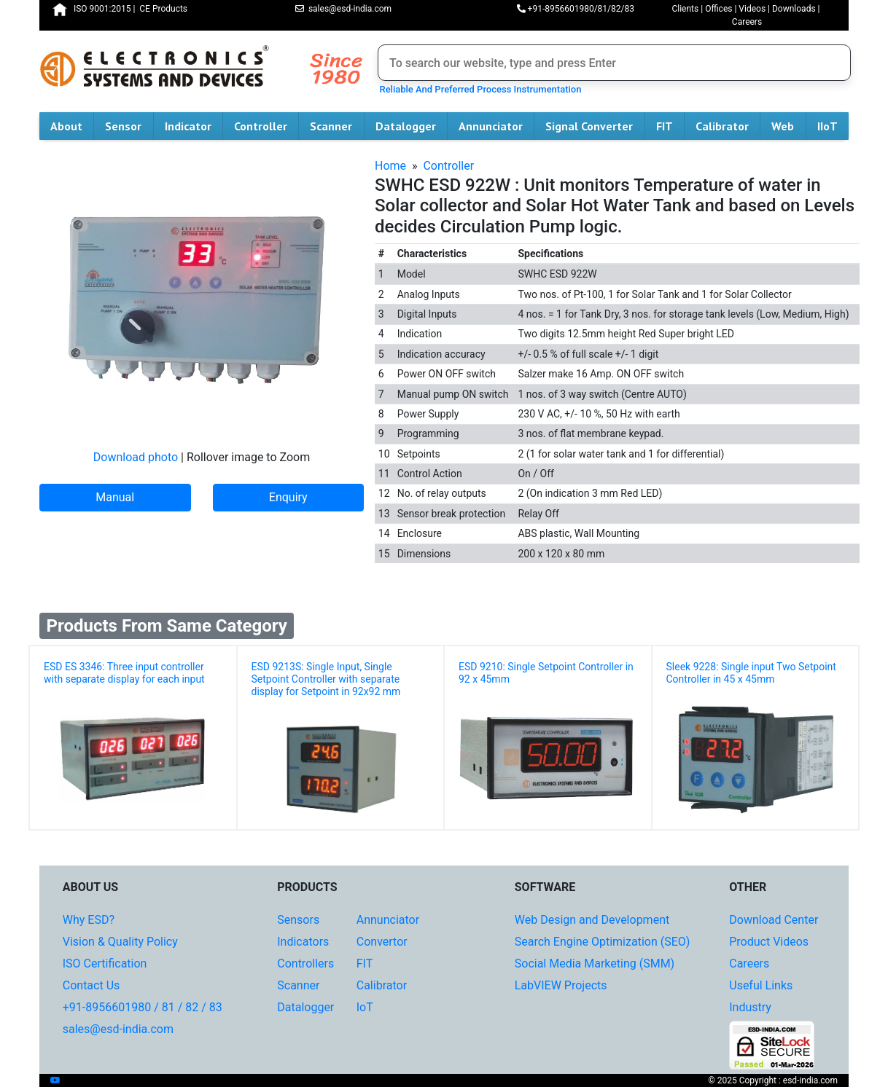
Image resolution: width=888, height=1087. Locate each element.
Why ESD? (88, 920)
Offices (718, 9)
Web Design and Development (592, 920)
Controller (266, 126)
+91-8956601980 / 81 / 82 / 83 (142, 1007)
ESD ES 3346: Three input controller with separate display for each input (124, 673)
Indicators (303, 942)
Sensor (128, 126)
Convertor (382, 942)
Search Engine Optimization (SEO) (602, 942)
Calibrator (728, 126)
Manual (115, 497)
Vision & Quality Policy (120, 942)
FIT (670, 126)
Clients (684, 9)
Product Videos (769, 942)
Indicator (193, 126)
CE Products (163, 9)
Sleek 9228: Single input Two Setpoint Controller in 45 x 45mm (751, 673)
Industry (750, 1007)
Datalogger (411, 126)
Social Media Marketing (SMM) (594, 963)
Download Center (773, 920)
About (71, 126)
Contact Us (91, 985)
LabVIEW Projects (561, 985)
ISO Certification (105, 963)
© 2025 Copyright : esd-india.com (773, 1080)
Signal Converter (594, 126)
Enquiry (288, 497)
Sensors (298, 920)
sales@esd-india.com (343, 9)
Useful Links (760, 985)
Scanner (336, 126)
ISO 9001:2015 (102, 9)
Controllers (305, 963)
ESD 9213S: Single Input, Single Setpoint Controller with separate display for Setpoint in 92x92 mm (326, 679)
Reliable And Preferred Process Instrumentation (478, 89)
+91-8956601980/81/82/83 (575, 9)
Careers (747, 22)
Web (788, 126)
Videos (752, 9)
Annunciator (496, 126)
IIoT (833, 126)
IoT (365, 1007)
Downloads (794, 9)
